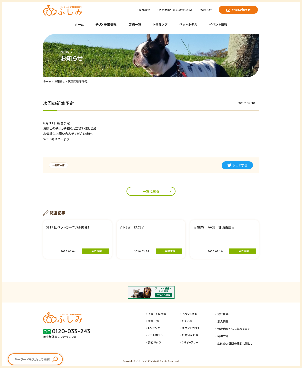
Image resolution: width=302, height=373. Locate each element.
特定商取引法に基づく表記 (175, 9)
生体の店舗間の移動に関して (237, 348)
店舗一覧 (134, 24)
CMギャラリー (194, 348)
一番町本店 (59, 165)
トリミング (160, 24)
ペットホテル (188, 24)
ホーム (79, 24)
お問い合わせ (241, 9)
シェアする (237, 165)
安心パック (158, 348)
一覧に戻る (151, 191)
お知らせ (59, 81)
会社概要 (144, 9)
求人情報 (225, 327)
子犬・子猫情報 (106, 24)
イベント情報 (218, 24)
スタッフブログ (195, 334)
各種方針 (206, 9)
